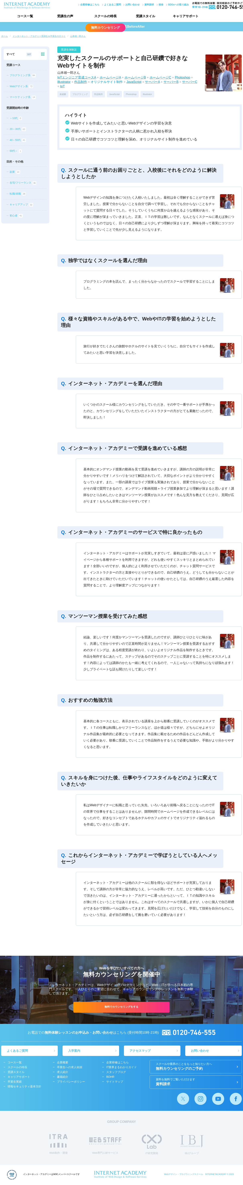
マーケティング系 (23, 97)
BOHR (110, 1077)
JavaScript (134, 82)
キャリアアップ (21, 205)
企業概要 (62, 1063)
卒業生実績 (15, 1082)
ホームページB (135, 77)
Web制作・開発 (58, 1144)
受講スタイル (145, 16)
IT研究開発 (152, 1145)
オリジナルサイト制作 (107, 82)
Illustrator (64, 82)
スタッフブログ (116, 1072)
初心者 (16, 216)
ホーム (4, 36)
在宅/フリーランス (23, 183)
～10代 (16, 118)
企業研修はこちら (89, 4)
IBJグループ (192, 1145)
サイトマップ (114, 1082)
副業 (15, 172)
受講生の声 (65, 16)
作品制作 (80, 82)
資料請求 (149, 4)
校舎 (160, 4)
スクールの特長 (105, 16)
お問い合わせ (132, 4)
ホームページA (110, 77)
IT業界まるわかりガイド (121, 1067)
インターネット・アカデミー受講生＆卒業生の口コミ (39, 36)
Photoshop (182, 77)
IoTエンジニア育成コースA (76, 77)
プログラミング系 (23, 75)
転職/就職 (18, 194)
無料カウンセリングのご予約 (196, 1067)
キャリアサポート (185, 16)
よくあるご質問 (111, 4)
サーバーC (189, 82)
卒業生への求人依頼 (69, 1067)
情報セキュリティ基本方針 (24, 1087)
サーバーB (170, 82)
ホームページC (160, 77)
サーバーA (152, 82)
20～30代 (18, 129)
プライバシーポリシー (71, 1082)
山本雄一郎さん (78, 36)
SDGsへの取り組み (177, 4)
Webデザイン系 (21, 86)
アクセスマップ (140, 1051)
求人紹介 (62, 1072)
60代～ (16, 151)
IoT (62, 86)
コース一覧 (25, 16)
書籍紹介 (62, 1077)
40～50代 (18, 140)
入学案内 (75, 1051)
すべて (19, 54)
